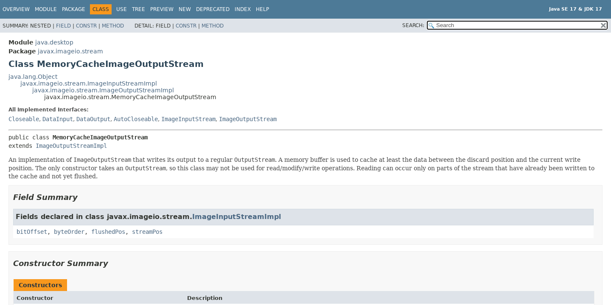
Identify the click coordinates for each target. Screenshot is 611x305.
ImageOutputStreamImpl (71, 145)
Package (73, 9)
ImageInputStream (188, 119)
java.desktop (54, 42)
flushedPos (108, 231)
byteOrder (69, 231)
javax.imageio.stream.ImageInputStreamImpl (88, 83)
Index (243, 9)
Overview (16, 9)
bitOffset (32, 231)
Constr (86, 26)
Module (46, 9)
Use (121, 9)
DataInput (57, 119)
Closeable (23, 119)
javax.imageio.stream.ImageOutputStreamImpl (103, 90)
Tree (138, 9)
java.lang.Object (32, 76)
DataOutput (93, 119)
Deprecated (213, 9)
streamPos (147, 231)
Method (113, 26)
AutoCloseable (136, 119)
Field (63, 26)
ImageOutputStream (248, 119)
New (185, 9)
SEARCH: (413, 25)
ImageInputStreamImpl (236, 217)
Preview (162, 9)
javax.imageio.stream (70, 51)
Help (262, 9)
